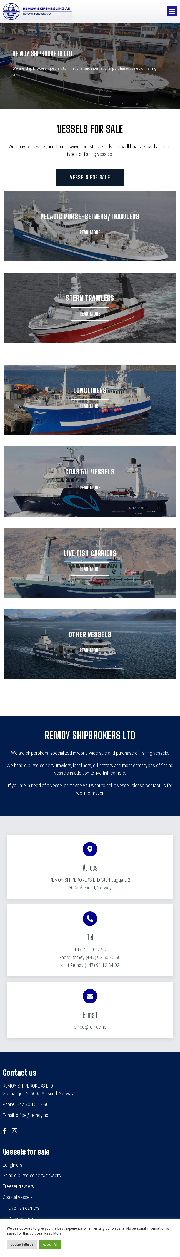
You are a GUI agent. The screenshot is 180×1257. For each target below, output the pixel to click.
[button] (172, 11)
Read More (53, 1233)
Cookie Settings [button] (21, 1244)
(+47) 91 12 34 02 (90, 965)
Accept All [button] (50, 1244)
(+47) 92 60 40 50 (90, 957)
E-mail (90, 1014)
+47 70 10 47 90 (90, 949)
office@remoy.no (90, 1027)
